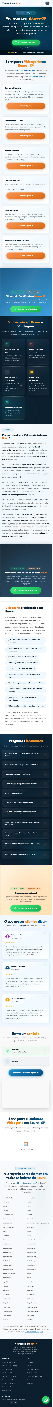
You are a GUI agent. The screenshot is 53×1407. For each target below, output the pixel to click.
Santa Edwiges (31, 1315)
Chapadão (30, 1214)
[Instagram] (11, 1402)
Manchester (30, 1286)
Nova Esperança (31, 1294)
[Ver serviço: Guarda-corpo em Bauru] (25, 220)
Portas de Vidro (7, 1369)
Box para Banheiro (8, 1362)
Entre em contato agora (34, 1332)
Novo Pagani (6, 1299)
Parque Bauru (7, 1303)
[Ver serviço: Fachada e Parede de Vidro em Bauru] (25, 250)
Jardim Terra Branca (9, 1273)
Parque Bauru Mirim (32, 1303)
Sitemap (30, 1383)
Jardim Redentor (32, 1265)
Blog (28, 1380)
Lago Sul (5, 1282)
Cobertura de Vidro (8, 1383)
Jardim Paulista (7, 1261)
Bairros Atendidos (33, 1369)
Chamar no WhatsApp (26, 309)
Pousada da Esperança (33, 1311)
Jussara (29, 1277)
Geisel (29, 1235)
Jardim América (7, 1244)
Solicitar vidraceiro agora (26, 1072)
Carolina (5, 1210)
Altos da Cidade (31, 1198)
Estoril (5, 1231)
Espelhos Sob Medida (9, 1366)
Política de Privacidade (35, 1376)
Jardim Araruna (31, 1244)
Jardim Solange (31, 1269)
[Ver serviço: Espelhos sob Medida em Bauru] (25, 130)
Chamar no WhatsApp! (25, 42)
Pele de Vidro (6, 1390)
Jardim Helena (7, 1252)
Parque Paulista (7, 1311)
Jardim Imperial (31, 1252)
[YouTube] (15, 1402)
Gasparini (6, 1235)
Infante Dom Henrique (33, 1240)
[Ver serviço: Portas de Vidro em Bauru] (25, 160)
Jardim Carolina (7, 1248)
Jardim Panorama (32, 1256)
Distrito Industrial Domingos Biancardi (38, 1223)
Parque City (6, 1307)
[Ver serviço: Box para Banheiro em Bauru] (25, 99)
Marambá (6, 1290)
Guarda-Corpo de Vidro (10, 1376)
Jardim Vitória (7, 1277)
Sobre (29, 1366)
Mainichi (5, 1286)
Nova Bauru (6, 1294)
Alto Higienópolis (8, 1198)
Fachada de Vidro (8, 1380)
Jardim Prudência (8, 1265)
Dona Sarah (30, 1227)
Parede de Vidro (7, 1387)
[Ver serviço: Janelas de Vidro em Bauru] (25, 190)
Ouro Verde (30, 1299)
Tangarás (5, 1320)
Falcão (29, 1231)
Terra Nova (30, 1320)
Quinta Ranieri (7, 1315)
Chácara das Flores (8, 1214)
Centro (29, 1210)
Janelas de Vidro (7, 1373)
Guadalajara (6, 1240)
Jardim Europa (31, 1248)
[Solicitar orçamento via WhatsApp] (36, 1400)
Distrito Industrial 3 (8, 1227)
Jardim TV (30, 1273)
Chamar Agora (26, 105)
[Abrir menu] (47, 3)
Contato (30, 1362)
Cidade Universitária (9, 1219)
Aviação (29, 1202)
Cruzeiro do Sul (7, 1223)
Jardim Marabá (7, 1256)
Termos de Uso (32, 1373)
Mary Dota (30, 1290)
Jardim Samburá (8, 1269)
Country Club (31, 1219)
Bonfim (5, 1206)
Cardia (29, 1206)
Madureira (30, 1282)
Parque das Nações (32, 1307)
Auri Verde (6, 1202)
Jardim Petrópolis (32, 1261)
